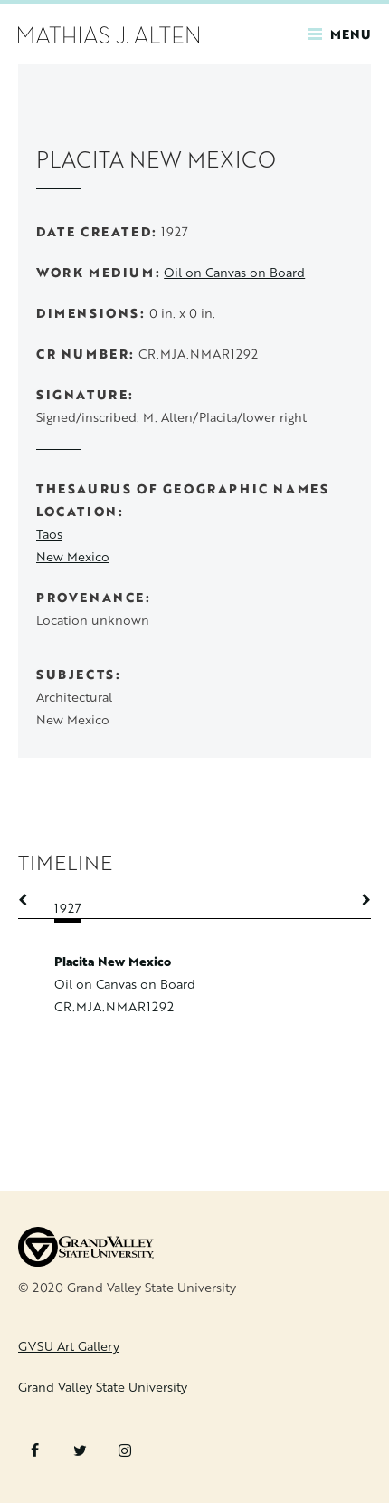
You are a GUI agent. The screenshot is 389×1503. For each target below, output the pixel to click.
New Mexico (72, 556)
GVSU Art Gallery (68, 1345)
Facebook (35, 1450)
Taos (49, 533)
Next (357, 900)
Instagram (125, 1450)
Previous (31, 900)
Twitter (80, 1450)
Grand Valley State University (102, 1386)
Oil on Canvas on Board (234, 272)
